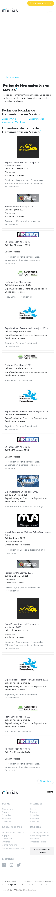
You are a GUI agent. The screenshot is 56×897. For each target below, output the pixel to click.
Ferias (6, 803)
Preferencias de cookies (39, 885)
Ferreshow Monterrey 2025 (19, 573)
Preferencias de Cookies (42, 851)
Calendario (7, 809)
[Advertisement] (28, 45)
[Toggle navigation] (50, 10)
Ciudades (6, 815)
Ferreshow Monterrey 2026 (19, 207)
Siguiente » (45, 781)
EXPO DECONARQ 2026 (17, 242)
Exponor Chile (9, 119)
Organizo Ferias (38, 842)
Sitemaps (36, 803)
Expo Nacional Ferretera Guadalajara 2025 (26, 412)
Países (5, 812)
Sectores (6, 819)
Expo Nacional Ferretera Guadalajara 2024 (26, 680)
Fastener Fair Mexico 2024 (18, 717)
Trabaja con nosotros (13, 848)
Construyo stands (39, 833)
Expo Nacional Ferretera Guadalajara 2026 (26, 328)
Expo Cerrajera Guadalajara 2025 (21, 492)
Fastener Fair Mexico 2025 (18, 365)
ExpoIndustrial (36, 119)
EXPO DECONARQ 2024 (17, 749)
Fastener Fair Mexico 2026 (18, 282)
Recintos (6, 822)
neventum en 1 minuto (13, 833)
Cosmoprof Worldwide (13, 122)
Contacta (7, 839)
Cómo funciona (9, 845)
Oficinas (6, 842)
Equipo (5, 836)
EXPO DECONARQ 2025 (17, 447)
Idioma (49, 792)
